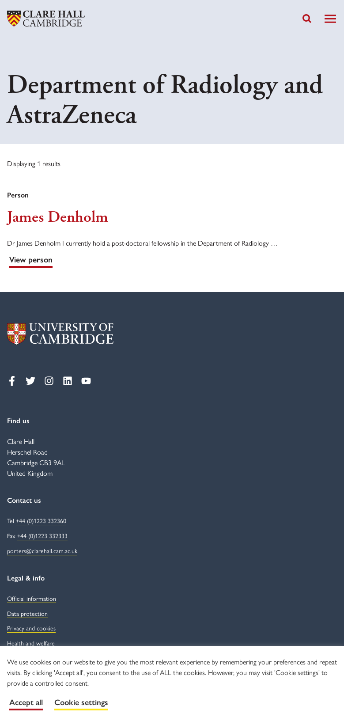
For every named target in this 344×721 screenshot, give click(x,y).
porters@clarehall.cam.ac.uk (42, 550)
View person (31, 260)
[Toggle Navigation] (330, 19)
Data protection (27, 613)
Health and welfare (31, 642)
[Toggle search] (306, 18)
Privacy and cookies (31, 627)
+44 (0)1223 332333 (42, 535)
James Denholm (57, 217)
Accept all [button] (26, 702)
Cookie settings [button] (81, 702)
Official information (31, 598)
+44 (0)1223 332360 (41, 520)
